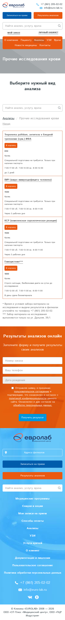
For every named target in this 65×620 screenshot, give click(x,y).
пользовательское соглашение (31, 391)
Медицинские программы (32, 499)
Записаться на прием (17, 15)
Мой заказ (13, 32)
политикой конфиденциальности (27, 398)
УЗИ (49, 40)
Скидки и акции (32, 506)
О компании (11, 40)
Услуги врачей (32, 543)
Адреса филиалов (34, 452)
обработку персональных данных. (32, 405)
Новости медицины (26, 45)
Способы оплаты (32, 521)
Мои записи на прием (32, 514)
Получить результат (32, 417)
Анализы (39, 40)
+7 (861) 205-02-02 (51, 4)
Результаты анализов (48, 15)
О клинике (32, 551)
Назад (6, 124)
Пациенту (26, 40)
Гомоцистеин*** (14, 261)
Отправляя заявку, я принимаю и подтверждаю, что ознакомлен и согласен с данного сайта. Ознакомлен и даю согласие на (32, 396)
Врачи (57, 40)
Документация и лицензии (32, 558)
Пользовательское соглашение (32, 565)
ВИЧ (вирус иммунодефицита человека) (28, 180)
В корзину (11, 145)
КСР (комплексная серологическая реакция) (31, 220)
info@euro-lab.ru (53, 8)
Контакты (45, 45)
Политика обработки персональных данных (32, 573)
